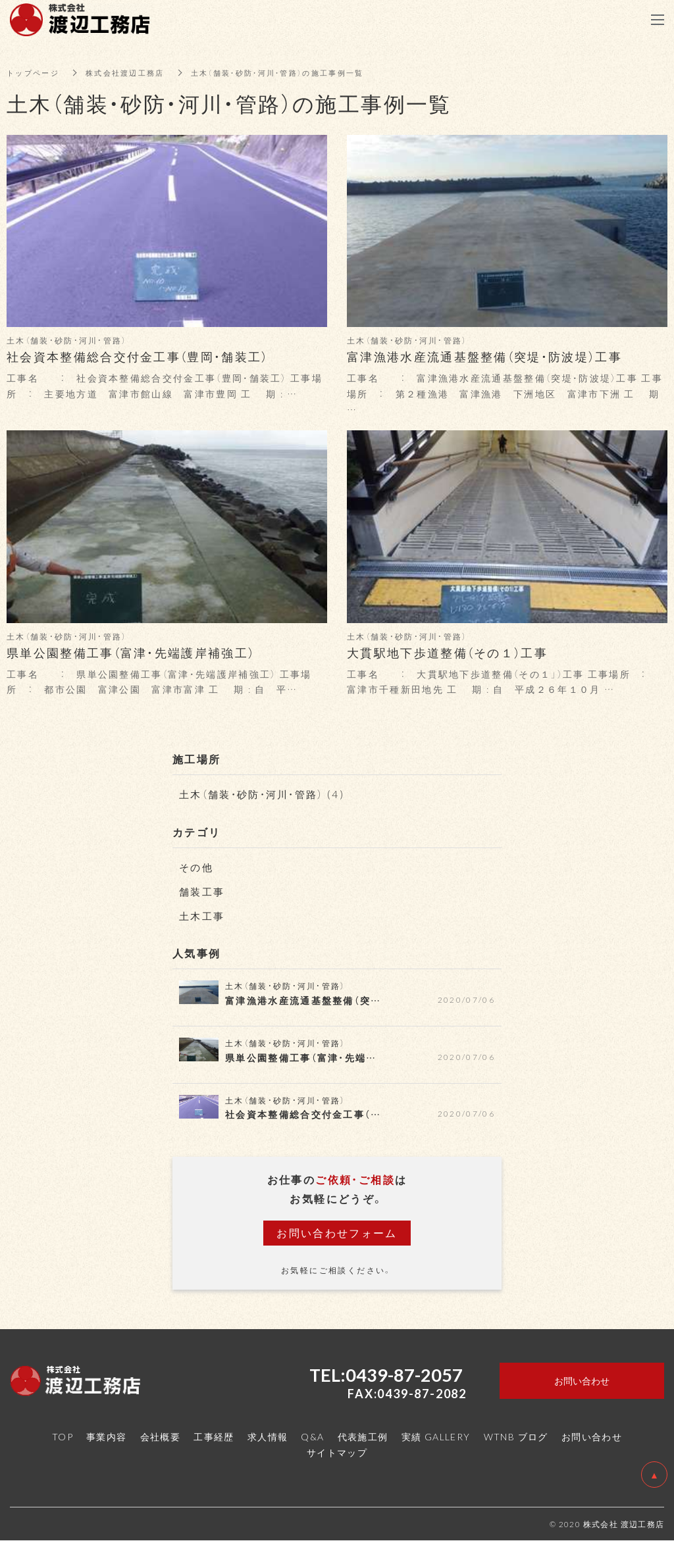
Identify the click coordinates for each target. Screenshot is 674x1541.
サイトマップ (337, 1452)
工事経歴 (214, 1436)
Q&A (312, 1436)
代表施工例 (363, 1436)
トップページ (35, 72)
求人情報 (267, 1436)
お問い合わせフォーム (337, 1232)
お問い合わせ (591, 1436)
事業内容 (106, 1436)
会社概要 (160, 1436)
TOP (62, 1436)
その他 (197, 866)
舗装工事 (203, 891)
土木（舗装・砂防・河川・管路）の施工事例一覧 (295, 72)
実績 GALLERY (436, 1436)
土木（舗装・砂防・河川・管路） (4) (267, 793)
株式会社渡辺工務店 (132, 72)
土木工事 (203, 915)
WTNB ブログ (516, 1436)
